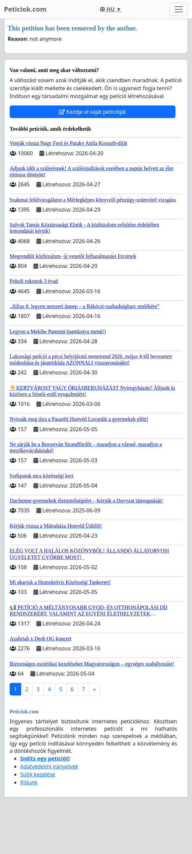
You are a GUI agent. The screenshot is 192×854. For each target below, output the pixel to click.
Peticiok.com (25, 9)
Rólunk (28, 782)
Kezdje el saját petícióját (92, 111)
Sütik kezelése (37, 774)
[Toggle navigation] (178, 9)
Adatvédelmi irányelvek (49, 766)
